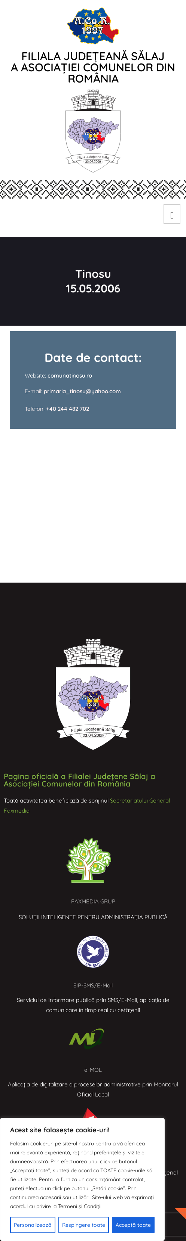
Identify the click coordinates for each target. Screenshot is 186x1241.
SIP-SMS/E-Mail (93, 985)
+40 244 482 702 (67, 408)
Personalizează (33, 1225)
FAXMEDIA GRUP (93, 901)
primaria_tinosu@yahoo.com (81, 391)
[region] (82, 1179)
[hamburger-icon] (172, 214)
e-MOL (93, 1069)
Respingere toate (83, 1225)
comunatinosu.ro (70, 375)
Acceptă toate (133, 1225)
